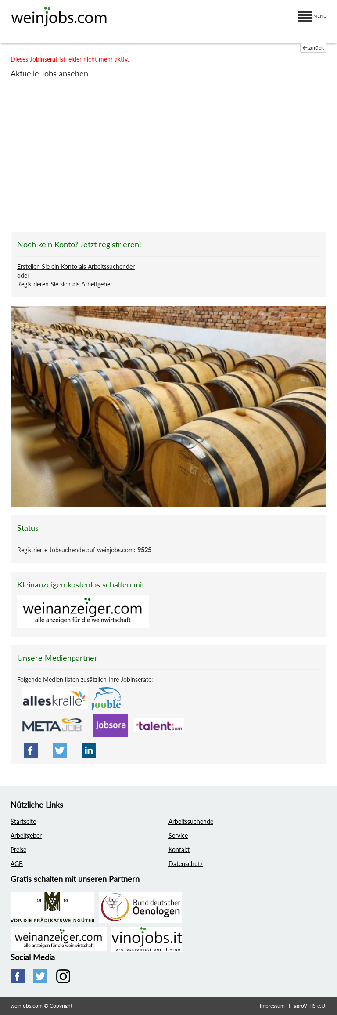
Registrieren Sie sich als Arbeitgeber (64, 284)
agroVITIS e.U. (310, 1005)
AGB (17, 863)
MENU (312, 15)
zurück (313, 47)
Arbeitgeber (26, 835)
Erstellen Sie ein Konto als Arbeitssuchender (76, 266)
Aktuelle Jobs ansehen (49, 73)
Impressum (272, 1005)
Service (178, 835)
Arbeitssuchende (190, 821)
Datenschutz (185, 863)
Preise (18, 849)
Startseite (23, 821)
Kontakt (179, 849)
